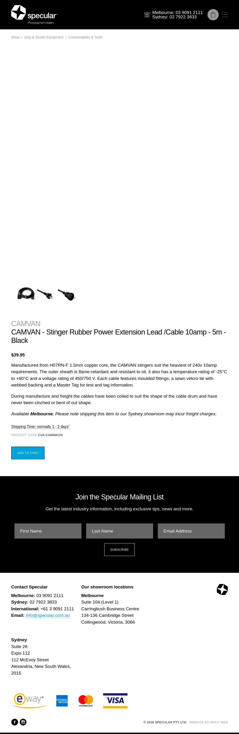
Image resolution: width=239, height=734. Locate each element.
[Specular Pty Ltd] (34, 14)
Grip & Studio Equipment (44, 37)
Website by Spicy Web (208, 722)
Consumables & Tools (85, 37)
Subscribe (119, 549)
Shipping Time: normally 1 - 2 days (39, 427)
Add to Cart (28, 453)
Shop (15, 37)
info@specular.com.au (48, 615)
